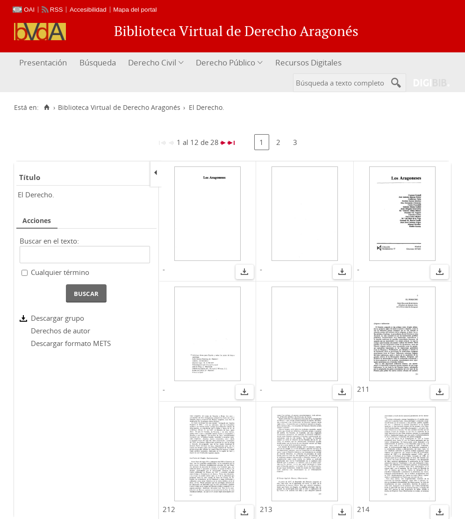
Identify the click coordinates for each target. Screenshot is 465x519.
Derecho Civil (152, 62)
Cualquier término (60, 272)
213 (266, 509)
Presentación (43, 62)
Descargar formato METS (71, 343)
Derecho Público (225, 62)
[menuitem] (44, 62)
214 (363, 509)
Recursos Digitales (308, 62)
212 (169, 509)
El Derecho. (36, 194)
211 (363, 389)
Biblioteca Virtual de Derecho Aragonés (119, 107)
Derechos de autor (60, 330)
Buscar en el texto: (49, 240)
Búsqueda (97, 62)
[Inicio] (46, 107)
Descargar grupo (57, 318)
